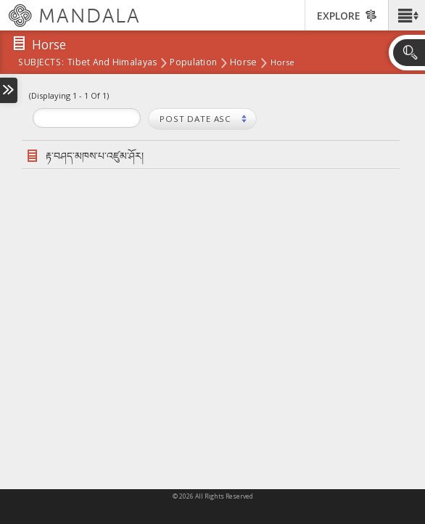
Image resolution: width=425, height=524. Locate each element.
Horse (243, 63)
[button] (406, 15)
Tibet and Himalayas (112, 63)
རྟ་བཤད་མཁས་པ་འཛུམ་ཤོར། (95, 156)
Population (193, 63)
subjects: (41, 63)
